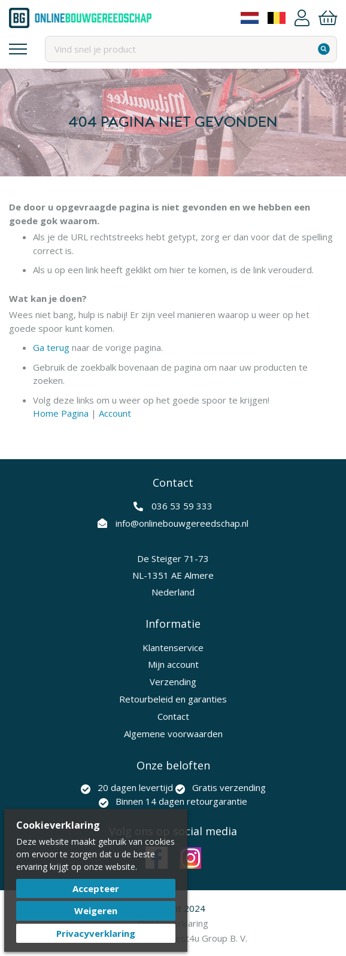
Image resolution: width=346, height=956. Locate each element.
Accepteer (95, 888)
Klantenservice (173, 647)
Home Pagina (61, 413)
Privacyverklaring (95, 933)
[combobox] (191, 49)
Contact (173, 716)
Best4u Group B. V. (208, 938)
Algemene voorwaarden (173, 734)
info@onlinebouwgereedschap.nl (182, 523)
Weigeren (95, 911)
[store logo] (80, 18)
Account (302, 18)
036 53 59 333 (182, 506)
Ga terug (51, 347)
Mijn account (173, 664)
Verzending (173, 682)
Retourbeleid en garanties (173, 699)
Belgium (277, 18)
